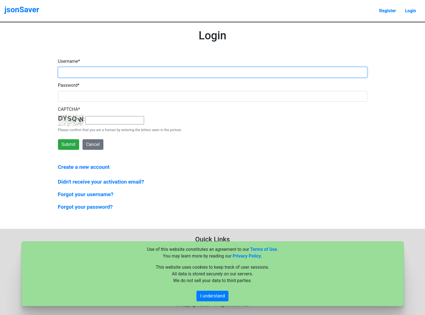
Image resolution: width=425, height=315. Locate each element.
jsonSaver (21, 9)
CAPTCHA (69, 109)
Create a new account (84, 167)
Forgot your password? (85, 207)
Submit (69, 144)
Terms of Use (263, 249)
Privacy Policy (247, 256)
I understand (212, 296)
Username (69, 61)
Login (410, 10)
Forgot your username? (86, 194)
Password (69, 85)
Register (387, 10)
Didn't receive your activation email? (101, 182)
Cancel (93, 144)
